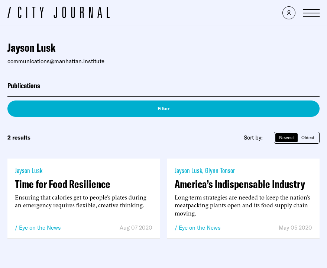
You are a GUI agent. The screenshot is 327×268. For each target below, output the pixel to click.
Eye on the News (40, 227)
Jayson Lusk (28, 170)
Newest (286, 137)
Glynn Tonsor (220, 170)
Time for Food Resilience (62, 183)
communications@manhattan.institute (55, 61)
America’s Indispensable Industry (240, 183)
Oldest (307, 137)
